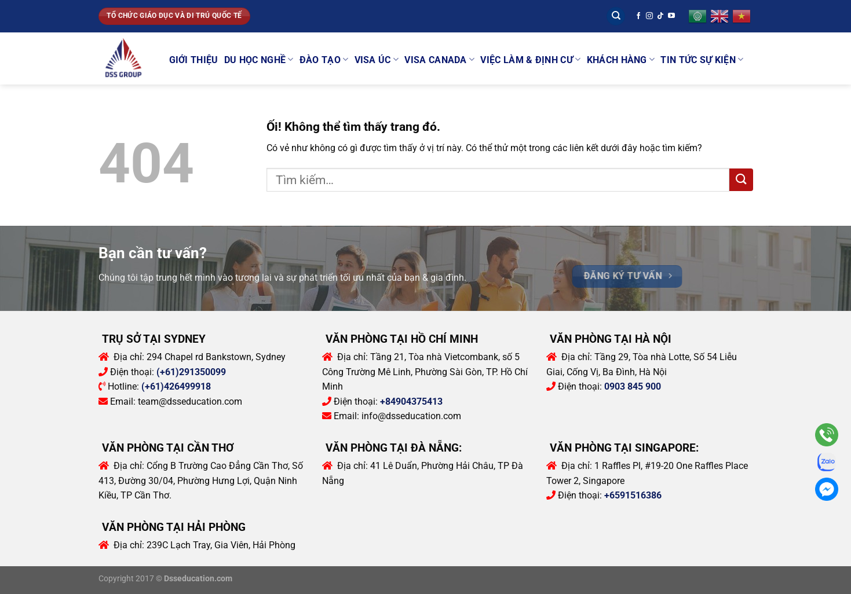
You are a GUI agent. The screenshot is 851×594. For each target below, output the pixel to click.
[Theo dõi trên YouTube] (671, 16)
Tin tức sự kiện (701, 59)
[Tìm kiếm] (616, 16)
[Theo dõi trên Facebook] (638, 16)
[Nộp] (741, 179)
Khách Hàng (621, 59)
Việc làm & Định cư (530, 59)
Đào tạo (324, 59)
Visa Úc (377, 59)
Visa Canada (439, 59)
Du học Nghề (259, 59)
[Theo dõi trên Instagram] (649, 16)
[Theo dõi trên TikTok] (660, 16)
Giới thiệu (193, 59)
